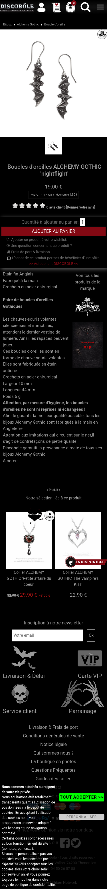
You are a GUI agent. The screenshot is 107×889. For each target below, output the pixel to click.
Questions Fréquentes (53, 770)
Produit (53, 489)
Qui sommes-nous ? (53, 753)
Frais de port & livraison (28, 252)
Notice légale (53, 744)
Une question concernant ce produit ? (39, 245)
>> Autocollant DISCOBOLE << (53, 263)
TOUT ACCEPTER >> (81, 797)
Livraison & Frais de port (53, 727)
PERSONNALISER (81, 817)
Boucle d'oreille (54, 24)
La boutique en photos (53, 761)
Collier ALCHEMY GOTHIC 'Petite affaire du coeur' (29, 578)
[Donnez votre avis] (80, 207)
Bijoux (7, 24)
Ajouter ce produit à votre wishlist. (37, 239)
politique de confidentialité (35, 885)
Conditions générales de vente (53, 736)
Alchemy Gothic (28, 24)
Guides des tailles (53, 778)
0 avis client (55, 207)
